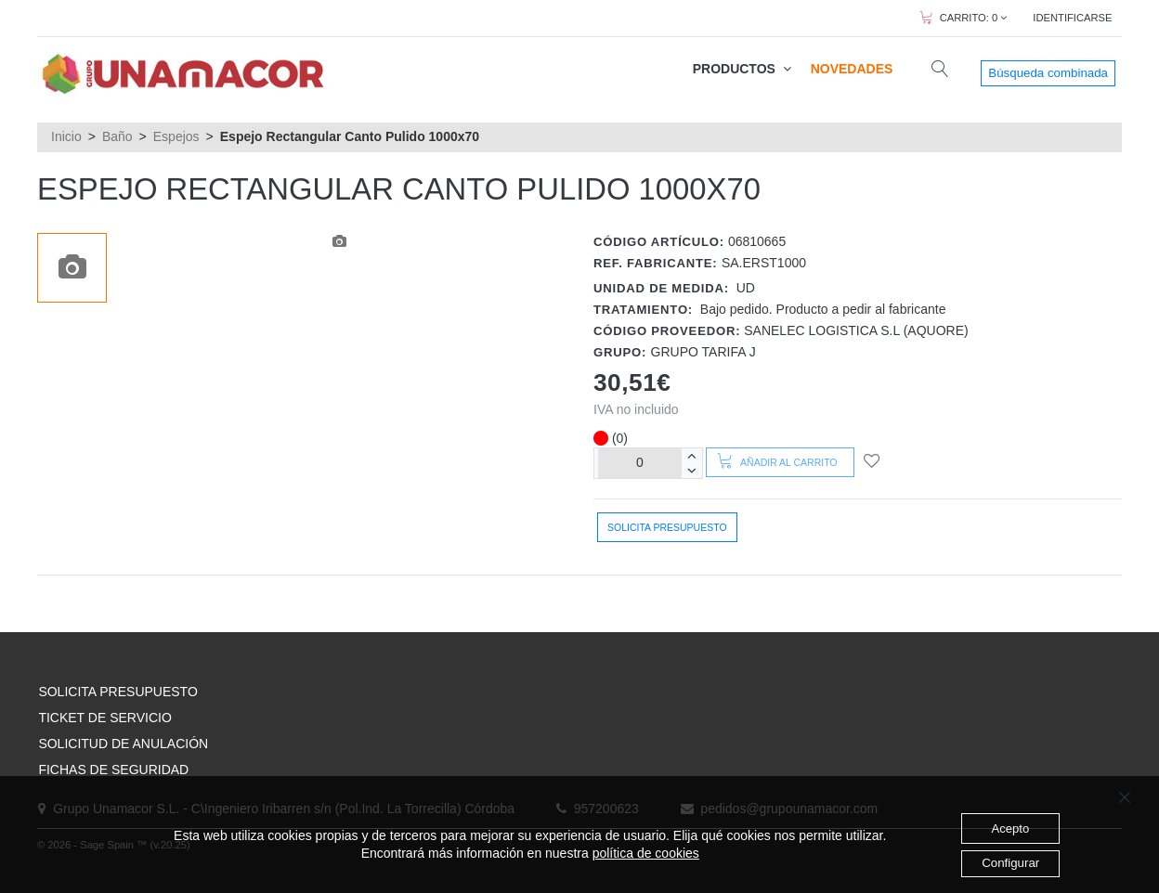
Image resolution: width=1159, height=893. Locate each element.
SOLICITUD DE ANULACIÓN (123, 743)
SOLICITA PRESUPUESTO (117, 691)
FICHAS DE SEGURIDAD (113, 769)
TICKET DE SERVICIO (104, 717)
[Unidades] (640, 462)
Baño (117, 136)
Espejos (176, 136)
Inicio (66, 136)
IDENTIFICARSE (1072, 17)
